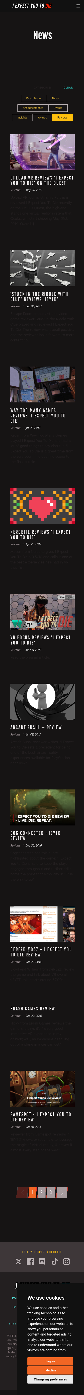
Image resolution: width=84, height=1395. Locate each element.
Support (16, 1324)
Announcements (33, 107)
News (55, 98)
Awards (42, 117)
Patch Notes (34, 98)
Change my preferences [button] (50, 1379)
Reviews (62, 117)
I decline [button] (50, 1370)
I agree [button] (50, 1361)
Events (58, 107)
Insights (22, 117)
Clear (68, 87)
